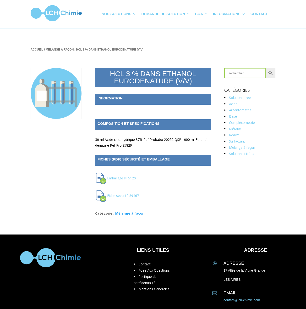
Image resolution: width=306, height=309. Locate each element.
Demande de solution (163, 14)
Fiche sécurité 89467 (123, 195)
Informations (226, 14)
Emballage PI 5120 (121, 178)
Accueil (37, 49)
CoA (199, 14)
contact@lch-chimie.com (242, 300)
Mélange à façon (60, 49)
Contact (259, 14)
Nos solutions (116, 14)
